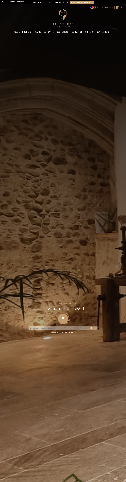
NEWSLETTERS (103, 32)
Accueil (16, 32)
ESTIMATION (77, 32)
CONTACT (89, 32)
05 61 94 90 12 (12, 2)
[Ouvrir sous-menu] (33, 32)
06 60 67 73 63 (21, 2)
